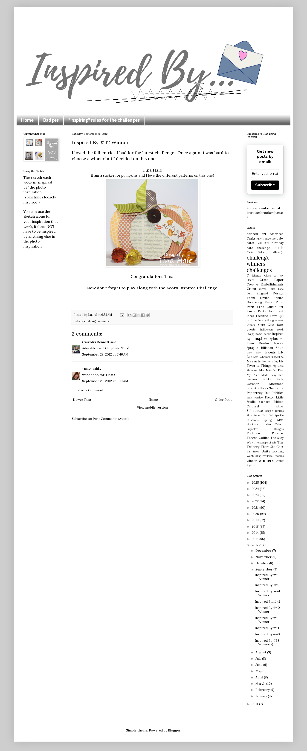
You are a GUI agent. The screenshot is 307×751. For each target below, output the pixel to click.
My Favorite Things (265, 363)
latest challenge (158, 152)
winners (266, 460)
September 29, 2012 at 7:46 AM (105, 354)
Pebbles (278, 393)
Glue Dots (276, 325)
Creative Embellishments (265, 284)
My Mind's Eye (271, 370)
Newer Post (82, 400)
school (279, 406)
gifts (267, 320)
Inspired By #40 (267, 634)
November (263, 557)
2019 (256, 520)
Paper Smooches (272, 388)
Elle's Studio (266, 307)
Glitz (261, 325)
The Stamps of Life (265, 442)
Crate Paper (272, 280)
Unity (265, 451)
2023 (256, 495)
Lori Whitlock (261, 357)
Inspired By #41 (267, 628)
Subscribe (265, 185)
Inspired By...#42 (267, 601)
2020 (256, 514)
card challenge (258, 248)
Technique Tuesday (265, 433)
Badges (51, 120)
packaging (253, 388)
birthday (278, 243)
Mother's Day (270, 361)
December (263, 550)
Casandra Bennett (95, 342)
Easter (269, 302)
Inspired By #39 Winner (267, 620)
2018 (256, 526)
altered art (256, 234)
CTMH (263, 289)
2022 (256, 501)
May (259, 671)
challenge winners (96, 321)
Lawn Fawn (254, 352)
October (262, 563)
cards (278, 247)
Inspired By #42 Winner (267, 577)
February (262, 690)
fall (281, 307)
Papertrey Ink (258, 393)
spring (268, 420)
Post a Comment (90, 390)
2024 (256, 489)
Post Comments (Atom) (111, 419)
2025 (256, 482)
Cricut (251, 289)
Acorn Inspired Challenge (191, 288)
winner (252, 461)
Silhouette (255, 411)
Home (27, 120)
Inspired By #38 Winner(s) (267, 642)
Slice (249, 415)
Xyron (251, 465)
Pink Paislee (255, 397)
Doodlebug (254, 302)
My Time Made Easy (261, 375)
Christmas (254, 275)
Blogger (174, 730)
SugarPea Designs (265, 429)
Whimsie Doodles (273, 455)
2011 (255, 704)
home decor (262, 334)
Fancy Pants (256, 311)
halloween (266, 329)
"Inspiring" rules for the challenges (104, 120)
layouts (270, 352)
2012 (255, 545)
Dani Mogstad (257, 293)
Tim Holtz (253, 451)
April (259, 677)
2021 (255, 507)
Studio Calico (273, 424)
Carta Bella (255, 252)
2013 (255, 539)
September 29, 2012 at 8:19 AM (105, 381)
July (258, 658)
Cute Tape (276, 289)
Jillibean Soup (272, 348)
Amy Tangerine (266, 238)
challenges (259, 270)
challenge (276, 252)
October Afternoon (265, 384)
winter (280, 461)
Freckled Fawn (266, 316)
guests (251, 329)
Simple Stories (274, 410)
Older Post (223, 400)
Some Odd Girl (263, 415)
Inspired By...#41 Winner (267, 593)
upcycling (278, 451)
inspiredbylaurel (268, 338)
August (261, 652)
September (264, 569)
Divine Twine (272, 298)
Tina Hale (152, 170)
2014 (256, 533)
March (260, 683)
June (259, 665)
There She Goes (272, 447)
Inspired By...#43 (267, 585)
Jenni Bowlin (258, 343)
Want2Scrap (254, 455)
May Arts (254, 361)
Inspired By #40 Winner (267, 610)
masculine (278, 357)
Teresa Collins (258, 438)
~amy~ (87, 369)
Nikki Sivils (273, 379)
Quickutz (264, 402)
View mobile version (152, 407)
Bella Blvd (263, 243)
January (261, 696)
